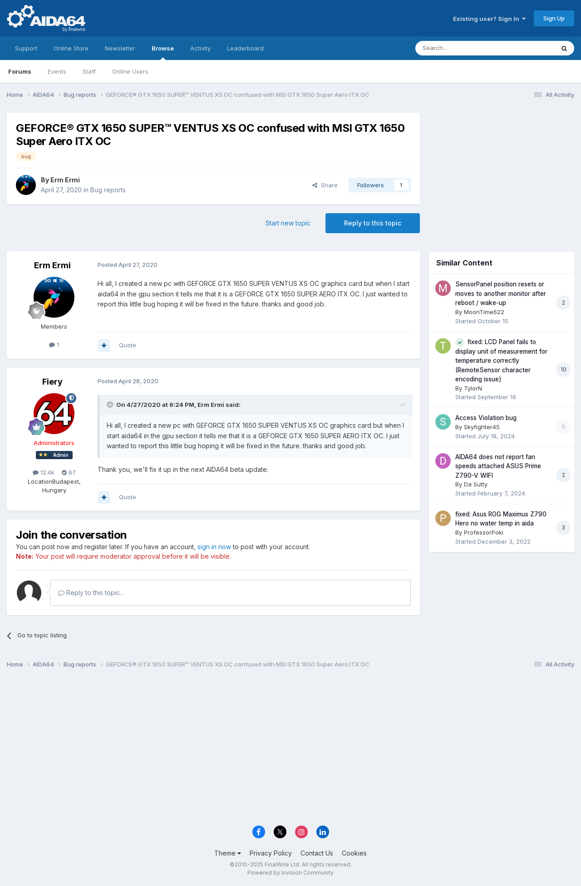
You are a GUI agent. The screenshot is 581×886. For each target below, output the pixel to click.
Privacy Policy (271, 853)
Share (325, 185)
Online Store (71, 48)
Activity (200, 48)
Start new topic (288, 223)
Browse (163, 52)
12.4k (43, 472)
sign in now (214, 547)
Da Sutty (475, 484)
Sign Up (554, 18)
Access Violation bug (486, 417)
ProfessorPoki (483, 532)
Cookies (354, 853)
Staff (89, 71)
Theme (227, 853)
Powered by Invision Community (290, 872)
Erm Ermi (65, 180)
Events (57, 71)
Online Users (130, 71)
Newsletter (120, 48)
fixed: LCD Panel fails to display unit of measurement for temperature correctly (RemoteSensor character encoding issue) (501, 360)
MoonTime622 (484, 311)
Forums (19, 71)
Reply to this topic (372, 223)
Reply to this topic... (91, 592)
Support (26, 48)
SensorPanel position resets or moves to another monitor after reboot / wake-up (500, 293)
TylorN (473, 388)
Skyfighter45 (482, 426)
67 (69, 472)
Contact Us (316, 853)
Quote (127, 345)
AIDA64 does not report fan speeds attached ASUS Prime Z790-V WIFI (498, 466)
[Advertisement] (501, 173)
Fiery (52, 381)
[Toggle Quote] (111, 404)
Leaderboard (245, 48)
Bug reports (108, 190)
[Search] (461, 48)
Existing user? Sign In (489, 18)
